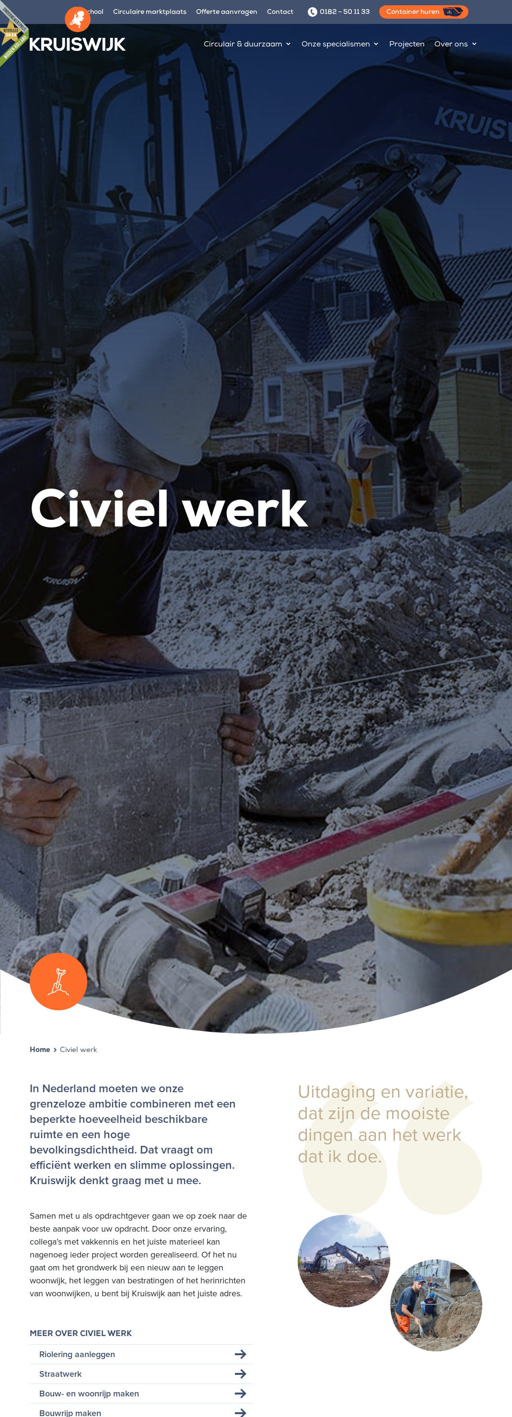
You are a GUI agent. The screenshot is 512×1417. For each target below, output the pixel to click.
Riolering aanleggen (77, 1354)
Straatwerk (60, 1374)
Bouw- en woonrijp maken (89, 1393)
